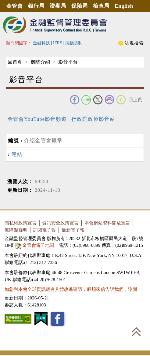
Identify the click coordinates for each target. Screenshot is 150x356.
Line (86, 100)
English (124, 6)
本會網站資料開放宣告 (107, 222)
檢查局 (101, 6)
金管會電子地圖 (35, 245)
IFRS (57, 42)
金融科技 (41, 42)
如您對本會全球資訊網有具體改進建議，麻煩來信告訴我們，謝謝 (71, 289)
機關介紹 (40, 62)
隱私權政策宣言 (21, 222)
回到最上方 (136, 331)
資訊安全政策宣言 (60, 222)
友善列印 (109, 100)
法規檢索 (134, 43)
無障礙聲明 (16, 229)
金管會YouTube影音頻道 (38, 119)
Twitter (98, 100)
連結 (17, 154)
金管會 (14, 6)
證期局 (58, 6)
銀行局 (36, 6)
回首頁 (15, 62)
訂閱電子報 (44, 229)
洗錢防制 (73, 42)
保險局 (79, 6)
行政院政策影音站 (92, 119)
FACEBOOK (75, 100)
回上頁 (135, 99)
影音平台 (68, 62)
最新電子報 (73, 229)
